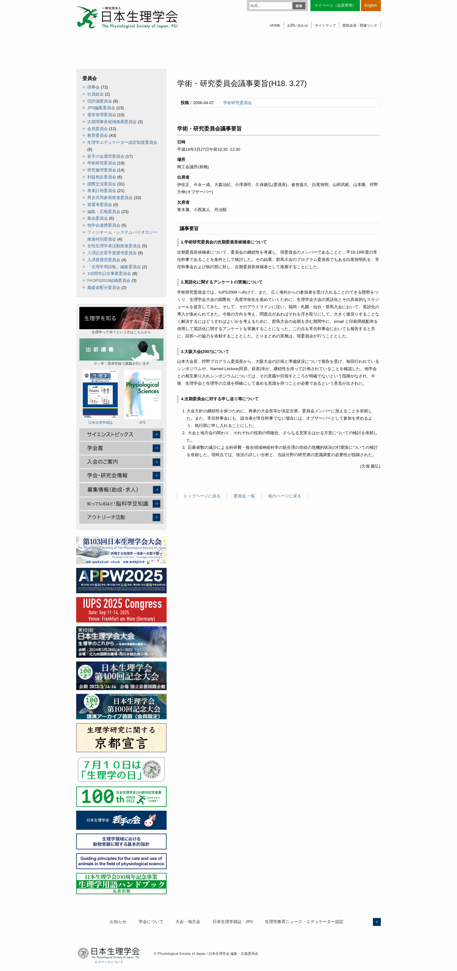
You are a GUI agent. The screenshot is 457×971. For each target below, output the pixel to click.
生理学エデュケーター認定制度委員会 (122, 142)
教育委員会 (97, 135)
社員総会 (95, 94)
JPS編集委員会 (101, 107)
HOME (275, 25)
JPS (142, 397)
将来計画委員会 (101, 190)
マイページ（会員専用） (335, 5)
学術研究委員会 (237, 102)
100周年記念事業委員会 (109, 273)
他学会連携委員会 (103, 225)
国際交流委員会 (101, 184)
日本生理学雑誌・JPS (233, 921)
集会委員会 (97, 218)
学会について (151, 921)
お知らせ (118, 921)
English (371, 5)
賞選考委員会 (99, 204)
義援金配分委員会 (103, 287)
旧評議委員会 (99, 101)
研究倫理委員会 (101, 170)
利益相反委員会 (101, 177)
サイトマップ (325, 25)
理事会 (93, 87)
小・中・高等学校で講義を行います (121, 351)
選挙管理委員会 (101, 114)
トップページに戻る (202, 496)
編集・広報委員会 (103, 211)
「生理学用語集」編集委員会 (114, 266)
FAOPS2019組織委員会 (108, 280)
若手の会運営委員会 (105, 156)
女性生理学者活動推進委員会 (114, 245)
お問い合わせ (297, 25)
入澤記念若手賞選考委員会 (112, 252)
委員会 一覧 (244, 496)
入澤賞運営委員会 (103, 259)
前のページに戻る (284, 496)
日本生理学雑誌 (100, 397)
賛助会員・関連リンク (359, 25)
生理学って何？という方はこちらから (121, 320)
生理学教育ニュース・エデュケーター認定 (304, 921)
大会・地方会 (188, 921)
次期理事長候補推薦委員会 (112, 121)
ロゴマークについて (109, 962)
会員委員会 (97, 128)
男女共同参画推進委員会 (110, 197)
